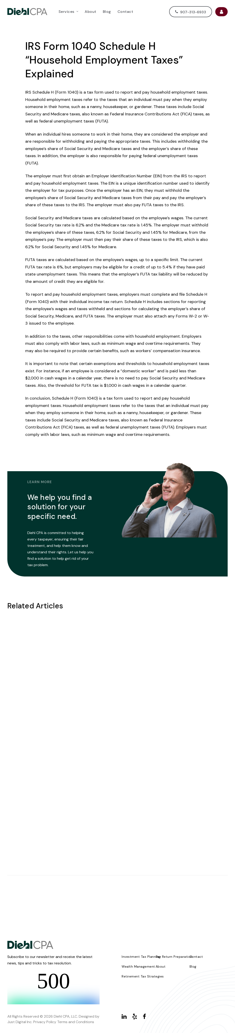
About (90, 11)
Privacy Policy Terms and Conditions (63, 1021)
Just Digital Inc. (19, 1021)
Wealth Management (138, 966)
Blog (107, 11)
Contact (125, 11)
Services (68, 11)
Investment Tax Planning (141, 957)
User (221, 11)
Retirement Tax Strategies (143, 976)
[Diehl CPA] (27, 11)
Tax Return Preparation (174, 957)
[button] (124, 1017)
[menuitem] (68, 11)
